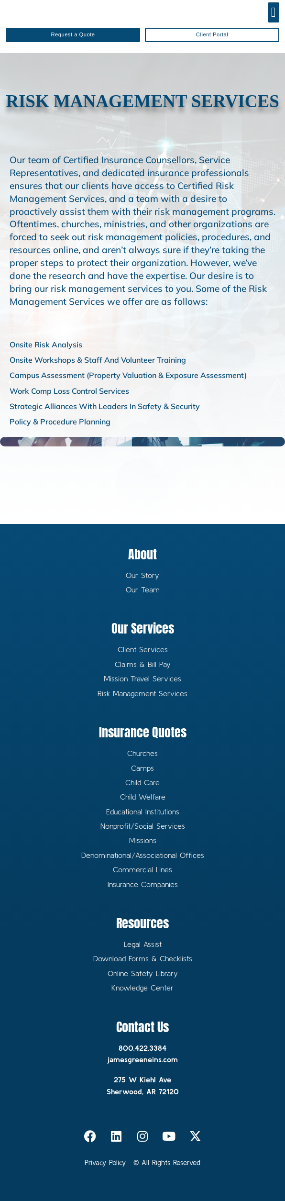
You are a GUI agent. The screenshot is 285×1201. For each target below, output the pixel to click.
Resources (142, 923)
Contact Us (142, 1026)
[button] (273, 12)
